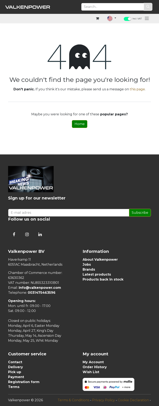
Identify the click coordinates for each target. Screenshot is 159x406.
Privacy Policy (103, 400)
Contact (15, 362)
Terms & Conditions (73, 400)
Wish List (91, 372)
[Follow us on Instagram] (26, 234)
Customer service (27, 353)
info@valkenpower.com (40, 288)
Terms (13, 387)
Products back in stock (103, 279)
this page (137, 89)
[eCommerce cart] (97, 18)
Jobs (87, 264)
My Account (93, 362)
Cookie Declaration (133, 400)
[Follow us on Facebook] (13, 234)
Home (80, 124)
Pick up (14, 372)
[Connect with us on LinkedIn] (40, 234)
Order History (95, 367)
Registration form (24, 382)
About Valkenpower (100, 260)
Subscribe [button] (140, 213)
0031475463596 (41, 293)
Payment (16, 377)
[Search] (148, 7)
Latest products (97, 274)
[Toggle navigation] (147, 18)
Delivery (15, 367)
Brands (89, 269)
